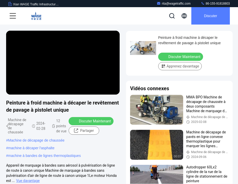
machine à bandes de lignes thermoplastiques (44, 156)
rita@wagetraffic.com (174, 3)
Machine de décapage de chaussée (36, 140)
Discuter (210, 16)
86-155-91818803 (215, 3)
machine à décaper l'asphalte (31, 148)
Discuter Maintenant (91, 120)
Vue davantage (28, 181)
